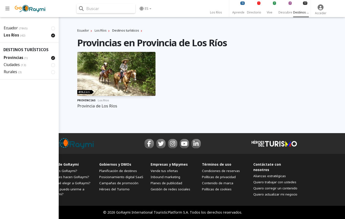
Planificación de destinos (118, 171)
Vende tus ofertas (164, 171)
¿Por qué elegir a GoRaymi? (69, 183)
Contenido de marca (217, 183)
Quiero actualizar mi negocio (275, 194)
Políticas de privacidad (219, 177)
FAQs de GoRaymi (63, 164)
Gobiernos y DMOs (115, 164)
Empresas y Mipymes (169, 164)
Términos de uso (216, 164)
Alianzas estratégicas (269, 176)
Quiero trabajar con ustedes (274, 182)
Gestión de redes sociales (170, 189)
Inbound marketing (165, 177)
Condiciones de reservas (221, 171)
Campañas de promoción (118, 183)
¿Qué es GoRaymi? (62, 171)
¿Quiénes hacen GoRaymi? (68, 177)
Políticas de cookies (217, 189)
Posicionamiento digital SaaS (121, 177)
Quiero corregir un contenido (275, 188)
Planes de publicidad (166, 183)
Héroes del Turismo (114, 189)
